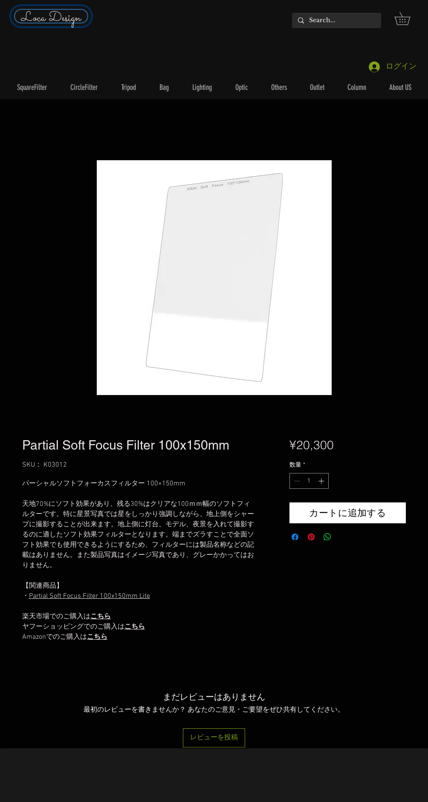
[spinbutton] (309, 480)
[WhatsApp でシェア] (327, 537)
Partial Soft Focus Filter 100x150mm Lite (89, 596)
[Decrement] (296, 480)
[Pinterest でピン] (311, 537)
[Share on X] (343, 537)
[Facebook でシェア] (295, 537)
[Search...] (336, 20)
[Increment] (322, 480)
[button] (408, 18)
